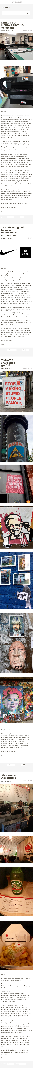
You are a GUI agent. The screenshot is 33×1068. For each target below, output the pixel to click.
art (13, 764)
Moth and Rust (16, 2)
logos (14, 349)
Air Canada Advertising (8, 776)
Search (28, 13)
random (9, 349)
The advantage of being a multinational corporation (12, 231)
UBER (27, 349)
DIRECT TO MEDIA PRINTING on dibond (12, 25)
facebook (28, 30)
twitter (31, 30)
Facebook (28, 2)
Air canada (22, 1063)
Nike (24, 349)
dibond (22, 217)
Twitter (31, 2)
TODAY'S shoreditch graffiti (8, 363)
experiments (10, 217)
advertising (10, 1063)
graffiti (23, 764)
